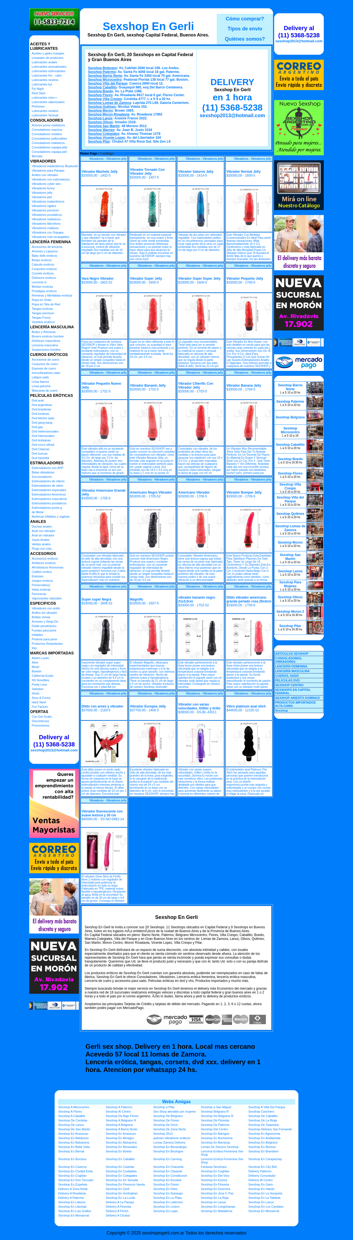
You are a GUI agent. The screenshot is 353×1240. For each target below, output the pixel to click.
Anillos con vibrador (45, 175)
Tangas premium (43, 313)
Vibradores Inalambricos (48, 201)
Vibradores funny (43, 188)
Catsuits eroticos (43, 264)
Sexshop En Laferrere (168, 1202)
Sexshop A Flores (70, 1111)
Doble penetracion (44, 626)
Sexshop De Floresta (215, 1120)
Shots (35, 693)
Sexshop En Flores (166, 1184)
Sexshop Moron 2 (290, 612)
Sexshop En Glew (165, 1189)
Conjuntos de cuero (45, 364)
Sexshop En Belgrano (263, 1142)
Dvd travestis (40, 458)
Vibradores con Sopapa (47, 232)
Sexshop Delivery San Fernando (270, 1129)
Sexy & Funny (41, 697)
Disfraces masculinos (46, 340)
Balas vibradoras (43, 472)
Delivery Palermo (260, 1171)
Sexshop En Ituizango (168, 1193)
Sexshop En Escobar (167, 1180)
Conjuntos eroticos (44, 269)
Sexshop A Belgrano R (121, 1120)
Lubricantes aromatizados (49, 66)
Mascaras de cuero (45, 390)
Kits (34, 648)
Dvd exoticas (40, 413)
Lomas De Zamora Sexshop (220, 1147)
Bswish (36, 671)
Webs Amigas (176, 1101)
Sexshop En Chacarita (168, 1166)
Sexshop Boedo (100, 91)
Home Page (88, 153)
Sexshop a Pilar (164, 1107)
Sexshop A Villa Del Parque (266, 1107)
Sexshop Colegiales (103, 134)
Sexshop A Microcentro (73, 1107)
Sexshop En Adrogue (215, 1133)
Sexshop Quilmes (102, 107)
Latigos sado (40, 377)
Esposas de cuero (44, 368)
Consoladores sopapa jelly (49, 147)
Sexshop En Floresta (215, 1184)
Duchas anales (42, 526)
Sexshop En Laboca (71, 1202)
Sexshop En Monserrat (263, 1211)
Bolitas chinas (41, 617)
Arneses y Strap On (45, 621)
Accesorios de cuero (45, 359)
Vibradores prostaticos (47, 214)
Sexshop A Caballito (71, 1116)
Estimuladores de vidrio (47, 485)
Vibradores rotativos (45, 228)
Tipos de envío (245, 29)
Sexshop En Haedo (261, 1189)
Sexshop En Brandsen (263, 1151)
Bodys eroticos (42, 260)
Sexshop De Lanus (71, 1124)
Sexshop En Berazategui (170, 1147)
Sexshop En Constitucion (170, 1175)
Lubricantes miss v (44, 97)
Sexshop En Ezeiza (214, 1180)
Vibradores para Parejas (48, 170)
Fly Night (38, 88)
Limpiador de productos (47, 57)
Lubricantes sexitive (45, 110)
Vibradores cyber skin (46, 183)
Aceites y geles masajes (48, 53)
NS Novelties (40, 680)
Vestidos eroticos (43, 322)
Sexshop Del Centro (214, 1129)
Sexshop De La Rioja (262, 1120)
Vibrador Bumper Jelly (244, 492)
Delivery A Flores (117, 1211)
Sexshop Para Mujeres (290, 584)
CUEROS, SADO (287, 675)
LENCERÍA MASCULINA (292, 671)
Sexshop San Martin (104, 126)
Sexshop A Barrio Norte (121, 1129)
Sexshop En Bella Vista (74, 1147)
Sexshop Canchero (261, 1111)
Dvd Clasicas (40, 449)
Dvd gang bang (42, 422)
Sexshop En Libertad (72, 1206)
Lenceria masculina (45, 345)
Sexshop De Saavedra (263, 1124)
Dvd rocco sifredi (43, 444)
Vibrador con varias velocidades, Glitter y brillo (199, 706)
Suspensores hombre (46, 349)
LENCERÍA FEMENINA (291, 666)
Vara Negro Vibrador (98, 278)
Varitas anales (41, 544)
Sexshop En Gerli (148, 26)
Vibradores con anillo (46, 608)
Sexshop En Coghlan (215, 1171)
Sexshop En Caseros (72, 1166)
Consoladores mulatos (47, 134)
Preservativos (41, 585)
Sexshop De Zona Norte (169, 1129)
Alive (35, 662)
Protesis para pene (44, 639)
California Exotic (43, 675)
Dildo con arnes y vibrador (102, 706)
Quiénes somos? (245, 39)
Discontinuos (40, 721)
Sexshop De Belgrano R (217, 1116)
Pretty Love (39, 684)
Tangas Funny (41, 317)
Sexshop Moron (100, 110)
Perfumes (38, 106)
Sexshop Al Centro (118, 1111)
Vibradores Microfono (46, 223)
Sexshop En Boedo (119, 1151)
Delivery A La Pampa (120, 1202)
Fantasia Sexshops (214, 1166)
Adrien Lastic (40, 658)
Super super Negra (96, 599)
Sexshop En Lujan (165, 1211)
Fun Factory (40, 706)
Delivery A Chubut (118, 1215)
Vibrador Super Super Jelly (199, 278)
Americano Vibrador (194, 492)
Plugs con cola (42, 548)
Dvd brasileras (41, 409)
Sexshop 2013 (163, 1133)
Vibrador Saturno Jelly (195, 172)
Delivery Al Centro (260, 1180)
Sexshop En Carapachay (265, 1159)
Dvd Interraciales (43, 435)
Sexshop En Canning (167, 1159)
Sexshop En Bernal (71, 1151)
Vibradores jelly (42, 192)
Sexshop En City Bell (262, 1166)
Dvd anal (38, 400)
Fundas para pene (44, 630)
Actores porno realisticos (48, 125)
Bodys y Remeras (44, 332)
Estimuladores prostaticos (49, 503)
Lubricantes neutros (45, 80)
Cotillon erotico (42, 571)
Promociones (40, 725)
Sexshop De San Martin (74, 1129)
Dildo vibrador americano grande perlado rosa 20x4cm (248, 599)
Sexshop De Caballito (263, 1116)
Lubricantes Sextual (45, 115)
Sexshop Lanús (100, 118)
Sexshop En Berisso (262, 1147)
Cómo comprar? (245, 19)
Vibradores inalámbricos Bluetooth (55, 166)
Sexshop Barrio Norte (105, 76)
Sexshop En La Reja (214, 1197)
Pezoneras (39, 594)
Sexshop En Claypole (167, 1171)
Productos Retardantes (47, 643)
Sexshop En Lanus (261, 1202)
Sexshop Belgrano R (215, 1111)
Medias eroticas (42, 286)
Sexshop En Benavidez (121, 1147)
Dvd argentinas (42, 405)
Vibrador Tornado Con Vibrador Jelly (147, 171)
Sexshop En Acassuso (73, 1133)
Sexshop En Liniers (166, 1206)
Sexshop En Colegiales (121, 1175)
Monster (37, 156)
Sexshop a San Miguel (216, 1107)
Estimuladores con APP (47, 468)
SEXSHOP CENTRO (289, 685)
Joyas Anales (41, 539)
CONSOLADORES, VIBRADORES (288, 660)
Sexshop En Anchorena (216, 1138)
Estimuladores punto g (47, 507)
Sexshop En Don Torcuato (75, 1180)
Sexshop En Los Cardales (266, 1206)
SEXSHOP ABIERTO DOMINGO (297, 697)
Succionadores (42, 476)
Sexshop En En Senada (122, 1180)
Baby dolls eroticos (44, 255)
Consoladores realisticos (48, 143)
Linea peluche (41, 386)
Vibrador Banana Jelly (243, 385)
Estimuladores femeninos (49, 494)
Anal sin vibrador (43, 535)
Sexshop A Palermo (119, 1107)
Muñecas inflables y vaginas (51, 516)
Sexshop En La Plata (167, 1197)
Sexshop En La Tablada (264, 1197)
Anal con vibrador (43, 531)
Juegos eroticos (42, 580)
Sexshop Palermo (102, 72)
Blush (35, 667)
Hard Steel (39, 702)
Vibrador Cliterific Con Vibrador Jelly (195, 385)
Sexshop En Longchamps (218, 1206)
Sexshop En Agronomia (264, 1133)
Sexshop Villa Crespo (105, 99)
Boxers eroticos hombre (48, 336)
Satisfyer (38, 689)
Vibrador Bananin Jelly (148, 385)
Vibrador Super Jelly (146, 278)
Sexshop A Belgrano (119, 1124)
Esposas (37, 576)
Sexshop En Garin (260, 1184)
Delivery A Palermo (71, 1197)
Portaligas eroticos (44, 291)
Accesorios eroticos (45, 558)
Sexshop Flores (100, 95)
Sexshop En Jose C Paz (217, 1193)
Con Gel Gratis (42, 716)
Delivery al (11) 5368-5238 (54, 741)
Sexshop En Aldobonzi (73, 1138)
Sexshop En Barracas (215, 1142)
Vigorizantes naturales (47, 598)
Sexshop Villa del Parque (107, 83)
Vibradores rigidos (44, 206)
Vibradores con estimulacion (51, 179)
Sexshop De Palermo (215, 1124)
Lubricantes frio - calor (47, 75)
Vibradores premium (45, 210)
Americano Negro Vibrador (151, 492)
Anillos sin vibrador (44, 612)
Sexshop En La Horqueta (265, 1193)
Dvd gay (37, 427)
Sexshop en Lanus (213, 1202)
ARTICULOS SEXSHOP (291, 653)
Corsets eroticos (43, 273)
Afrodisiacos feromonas (47, 567)
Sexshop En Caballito (120, 1159)
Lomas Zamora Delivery (169, 1142)
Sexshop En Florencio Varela (125, 1184)
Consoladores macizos (47, 129)
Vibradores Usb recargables (50, 236)
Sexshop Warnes (101, 130)
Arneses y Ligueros (45, 251)
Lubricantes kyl (42, 84)
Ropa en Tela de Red (46, 304)
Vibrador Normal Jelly (243, 172)
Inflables (37, 634)
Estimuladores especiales (49, 490)
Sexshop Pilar (99, 141)
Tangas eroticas (42, 308)
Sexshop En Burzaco (72, 1159)
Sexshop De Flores (166, 1120)
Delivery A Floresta (118, 1206)
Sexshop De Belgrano (168, 1116)
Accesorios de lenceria (47, 246)
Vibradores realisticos (46, 219)
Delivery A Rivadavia (72, 1193)
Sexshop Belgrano (102, 68)
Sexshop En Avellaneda (264, 1138)
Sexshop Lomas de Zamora (109, 103)
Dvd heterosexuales (45, 431)
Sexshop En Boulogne (168, 1151)
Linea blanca (40, 381)
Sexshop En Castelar (120, 1166)
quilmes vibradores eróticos (171, 1138)
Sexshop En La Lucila (120, 1197)
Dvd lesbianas (41, 440)
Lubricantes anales (44, 62)
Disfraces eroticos (44, 277)
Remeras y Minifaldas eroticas (52, 295)
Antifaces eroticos (44, 563)
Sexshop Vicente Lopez (106, 138)
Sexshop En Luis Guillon (74, 1211)
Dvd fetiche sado (43, 418)
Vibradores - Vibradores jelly (108, 158)
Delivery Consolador (262, 1175)
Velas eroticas (41, 589)
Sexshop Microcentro (105, 80)
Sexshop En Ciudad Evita (75, 1171)
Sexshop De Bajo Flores (122, 1116)
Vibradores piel (42, 197)
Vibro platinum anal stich (246, 706)
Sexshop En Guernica (215, 1189)
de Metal (37, 512)
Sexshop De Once (165, 1124)
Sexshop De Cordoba (72, 1120)
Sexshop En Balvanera (73, 1142)
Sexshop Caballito (102, 87)
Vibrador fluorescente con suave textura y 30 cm (102, 813)
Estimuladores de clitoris (48, 481)
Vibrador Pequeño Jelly (244, 278)
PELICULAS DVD (287, 680)
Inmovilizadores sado (46, 372)
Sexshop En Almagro (120, 1138)
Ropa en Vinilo (41, 300)
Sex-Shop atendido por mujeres (174, 1111)
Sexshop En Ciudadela (121, 1171)
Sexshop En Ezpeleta (72, 1184)
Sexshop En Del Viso (215, 1175)
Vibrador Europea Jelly (148, 706)
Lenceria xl (39, 282)
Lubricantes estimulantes (48, 71)
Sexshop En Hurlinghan (122, 1193)
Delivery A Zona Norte (73, 1189)
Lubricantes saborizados (48, 102)
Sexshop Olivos (100, 122)
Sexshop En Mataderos (216, 1211)
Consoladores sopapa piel (49, 151)
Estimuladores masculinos (49, 498)
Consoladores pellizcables (49, 138)
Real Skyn (39, 93)
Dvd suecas (39, 453)
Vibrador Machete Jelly (100, 172)
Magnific (136, 599)
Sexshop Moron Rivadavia (108, 114)
